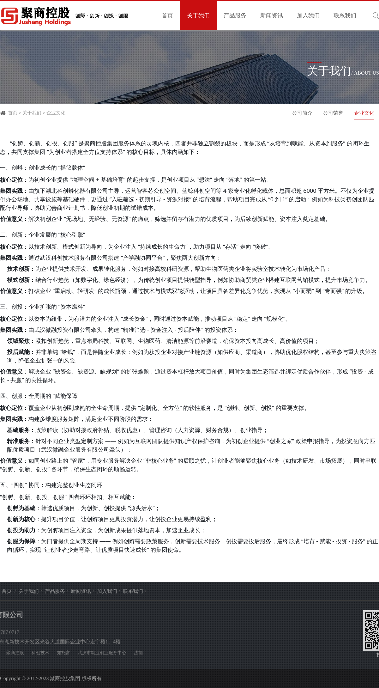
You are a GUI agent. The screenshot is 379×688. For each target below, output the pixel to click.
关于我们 (198, 15)
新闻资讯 (271, 15)
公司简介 (303, 113)
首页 (167, 15)
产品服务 (235, 15)
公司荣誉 (334, 113)
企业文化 (55, 112)
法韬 (46, 652)
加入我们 (308, 15)
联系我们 (345, 15)
